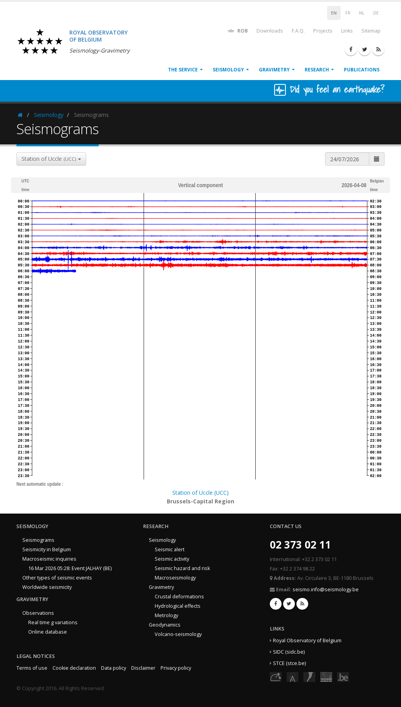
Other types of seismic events (57, 577)
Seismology (228, 69)
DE (376, 13)
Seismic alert (169, 549)
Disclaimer (143, 668)
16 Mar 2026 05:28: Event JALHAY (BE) (70, 568)
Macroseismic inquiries (49, 559)
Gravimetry (274, 69)
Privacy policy (176, 668)
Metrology (166, 615)
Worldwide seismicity (47, 587)
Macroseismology (175, 577)
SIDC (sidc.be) (289, 652)
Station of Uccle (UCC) (200, 492)
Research (317, 69)
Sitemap (371, 30)
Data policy (113, 668)
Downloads (269, 30)
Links (347, 30)
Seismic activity (172, 559)
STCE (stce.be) (289, 663)
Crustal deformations (179, 596)
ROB (237, 30)
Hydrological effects (177, 606)
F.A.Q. (298, 30)
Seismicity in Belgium (46, 549)
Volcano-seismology (178, 634)
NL (362, 13)
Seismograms (38, 540)
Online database (47, 632)
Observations (38, 613)
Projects (322, 30)
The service (183, 69)
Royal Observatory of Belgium (307, 640)
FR (347, 13)
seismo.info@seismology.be (326, 589)
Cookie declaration (74, 668)
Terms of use (31, 668)
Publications (361, 69)
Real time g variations (53, 622)
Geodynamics (165, 624)
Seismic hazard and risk (182, 568)
